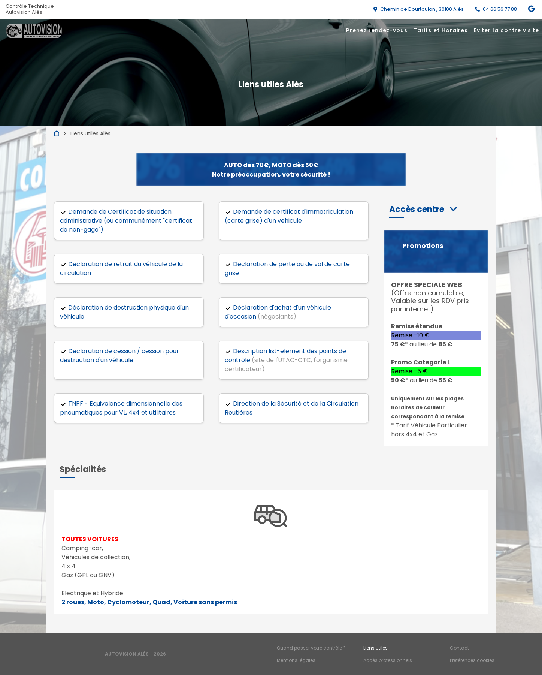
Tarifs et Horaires (441, 30)
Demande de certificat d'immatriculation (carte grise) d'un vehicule (289, 216)
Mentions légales (296, 660)
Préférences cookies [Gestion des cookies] (472, 660)
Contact (459, 648)
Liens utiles (375, 648)
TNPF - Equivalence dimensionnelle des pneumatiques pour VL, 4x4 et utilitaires (121, 408)
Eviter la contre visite (506, 30)
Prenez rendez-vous (377, 30)
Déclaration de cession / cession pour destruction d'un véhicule (119, 355)
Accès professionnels (387, 660)
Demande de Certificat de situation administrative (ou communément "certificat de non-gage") (126, 220)
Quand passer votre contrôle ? (311, 648)
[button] (423, 209)
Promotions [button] (422, 246)
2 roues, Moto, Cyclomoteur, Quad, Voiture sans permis (149, 602)
